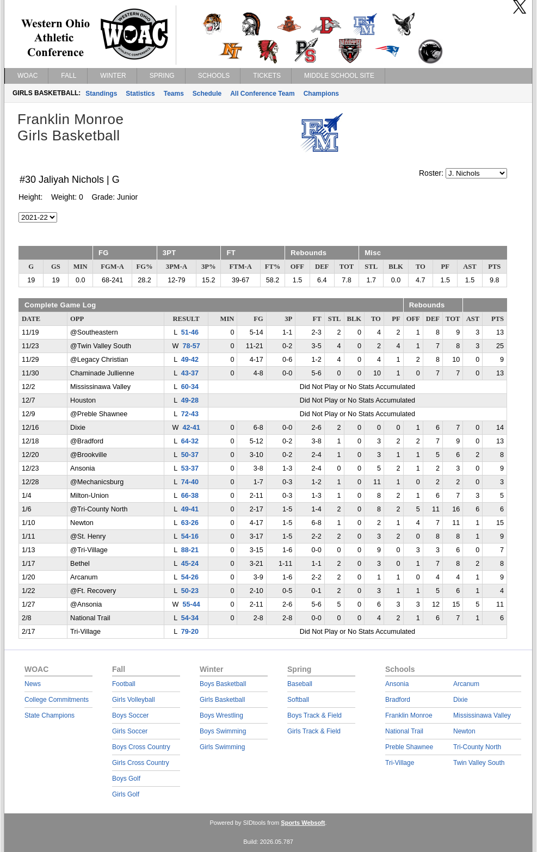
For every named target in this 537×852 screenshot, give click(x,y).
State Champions (49, 715)
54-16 (190, 536)
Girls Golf (125, 794)
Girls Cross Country (140, 763)
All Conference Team (262, 93)
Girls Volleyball (133, 699)
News (32, 684)
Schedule (207, 93)
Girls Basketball (222, 699)
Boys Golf (126, 778)
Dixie (460, 699)
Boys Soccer (130, 715)
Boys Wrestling (221, 715)
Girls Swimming (222, 747)
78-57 (191, 346)
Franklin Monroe (409, 715)
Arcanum (466, 684)
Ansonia (397, 684)
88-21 (190, 550)
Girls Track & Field (314, 731)
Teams (174, 93)
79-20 (190, 631)
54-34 (190, 618)
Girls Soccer (129, 731)
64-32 (190, 441)
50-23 (190, 591)
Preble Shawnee (409, 747)
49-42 (190, 359)
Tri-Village (399, 763)
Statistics (140, 93)
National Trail (404, 731)
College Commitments (56, 699)
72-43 (190, 414)
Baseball (299, 684)
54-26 (190, 577)
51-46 (190, 332)
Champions (321, 93)
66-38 (190, 495)
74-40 (190, 482)
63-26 (190, 523)
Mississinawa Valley (482, 715)
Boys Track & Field (314, 715)
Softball (298, 699)
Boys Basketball (223, 684)
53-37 (190, 468)
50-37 (190, 455)
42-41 (191, 427)
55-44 (191, 604)
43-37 (190, 373)
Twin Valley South (479, 763)
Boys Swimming (223, 731)
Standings (101, 93)
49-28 (190, 400)
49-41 (190, 509)
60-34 (190, 387)
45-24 (190, 563)
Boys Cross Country (141, 747)
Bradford (397, 699)
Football (123, 684)
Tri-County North (477, 747)
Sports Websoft (303, 822)
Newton (464, 731)
